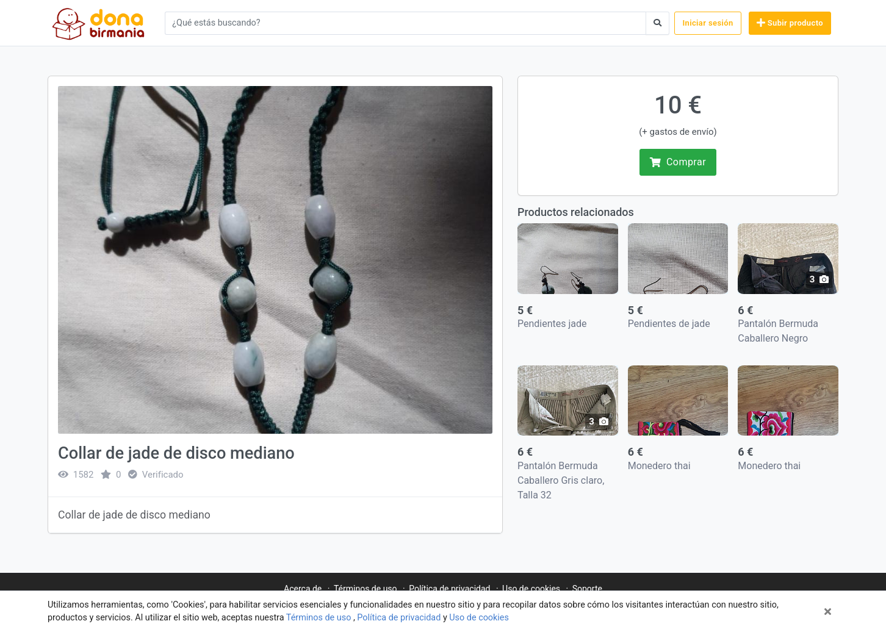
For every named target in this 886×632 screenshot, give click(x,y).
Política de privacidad (400, 617)
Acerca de (303, 589)
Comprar (678, 162)
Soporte (587, 589)
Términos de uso (319, 617)
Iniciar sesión (707, 22)
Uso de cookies (479, 617)
